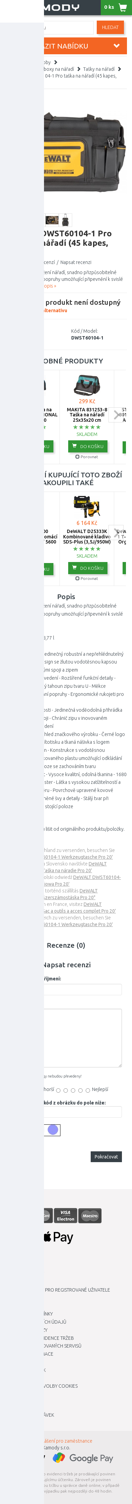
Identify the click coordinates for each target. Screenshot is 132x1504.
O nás (11, 1282)
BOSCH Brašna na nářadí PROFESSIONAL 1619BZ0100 (32, 415)
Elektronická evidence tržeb (39, 1338)
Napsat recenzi (75, 262)
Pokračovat (106, 1156)
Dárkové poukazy (26, 1330)
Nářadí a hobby (35, 62)
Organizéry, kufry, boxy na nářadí (40, 69)
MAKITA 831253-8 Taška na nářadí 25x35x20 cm (87, 415)
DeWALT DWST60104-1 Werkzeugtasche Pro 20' (61, 857)
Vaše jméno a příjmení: (35, 978)
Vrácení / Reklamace (29, 1354)
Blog (11, 1378)
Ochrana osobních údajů (36, 1322)
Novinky (14, 1423)
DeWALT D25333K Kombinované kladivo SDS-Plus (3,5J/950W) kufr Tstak (87, 539)
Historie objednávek (29, 1415)
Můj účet (16, 1407)
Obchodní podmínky (29, 1314)
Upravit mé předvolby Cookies (41, 1386)
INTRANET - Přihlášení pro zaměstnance (52, 1441)
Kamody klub (20, 1298)
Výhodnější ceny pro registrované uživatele (57, 1290)
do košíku (33, 446)
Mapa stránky (21, 1362)
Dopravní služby (24, 1273)
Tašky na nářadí (99, 69)
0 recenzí (45, 262)
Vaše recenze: (26, 1003)
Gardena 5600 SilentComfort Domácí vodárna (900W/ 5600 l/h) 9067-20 (32, 539)
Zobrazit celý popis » (34, 286)
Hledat (110, 27)
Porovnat (32, 456)
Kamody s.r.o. (56, 1447)
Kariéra (14, 1265)
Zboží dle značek (25, 1370)
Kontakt (15, 1305)
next (116, 414)
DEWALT (34, 331)
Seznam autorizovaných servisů (43, 1346)
